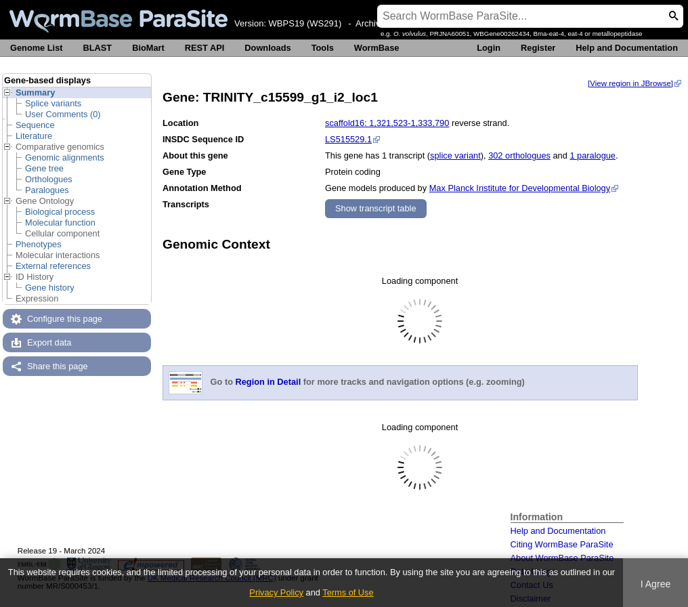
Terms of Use (347, 592)
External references (53, 266)
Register (538, 48)
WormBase (377, 48)
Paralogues (47, 190)
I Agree (656, 584)
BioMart (148, 48)
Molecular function (60, 222)
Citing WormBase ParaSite (562, 544)
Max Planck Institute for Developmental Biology (519, 188)
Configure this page (64, 319)
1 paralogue (592, 155)
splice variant (455, 155)
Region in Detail (268, 382)
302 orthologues (519, 155)
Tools (322, 48)
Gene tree (44, 168)
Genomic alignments (64, 157)
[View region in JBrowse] (630, 83)
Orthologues (48, 179)
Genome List (36, 48)
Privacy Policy (276, 592)
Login (488, 48)
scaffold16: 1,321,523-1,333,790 (387, 123)
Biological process (60, 212)
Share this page (57, 366)
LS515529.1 (348, 139)
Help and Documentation (627, 48)
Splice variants (53, 103)
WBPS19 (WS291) (305, 23)
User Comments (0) (63, 114)
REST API (205, 48)
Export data (49, 342)
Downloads (267, 48)
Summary (35, 92)
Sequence (35, 125)
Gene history (49, 287)
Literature (34, 136)
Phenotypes (39, 244)
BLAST (97, 48)
